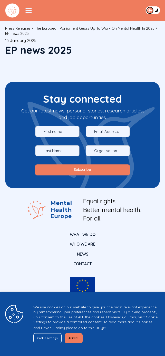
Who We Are (82, 244)
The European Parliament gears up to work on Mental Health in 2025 (94, 28)
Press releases (18, 28)
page (100, 327)
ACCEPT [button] (78, 338)
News (82, 254)
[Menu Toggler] (28, 10)
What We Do (82, 234)
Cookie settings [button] (49, 338)
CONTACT (82, 263)
